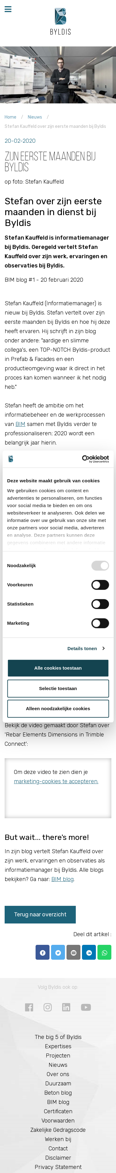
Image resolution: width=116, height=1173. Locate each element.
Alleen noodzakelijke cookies (58, 708)
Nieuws (35, 117)
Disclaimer (58, 1157)
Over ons (58, 1074)
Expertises (58, 1046)
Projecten (58, 1055)
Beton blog (58, 1092)
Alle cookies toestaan (58, 668)
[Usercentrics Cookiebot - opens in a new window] (82, 459)
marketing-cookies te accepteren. (56, 781)
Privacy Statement (58, 1167)
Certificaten (58, 1111)
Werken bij (58, 1139)
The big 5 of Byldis (58, 1037)
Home (10, 117)
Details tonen (82, 648)
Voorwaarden (58, 1120)
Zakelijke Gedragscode (58, 1130)
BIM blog (62, 879)
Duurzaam (58, 1083)
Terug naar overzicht (40, 914)
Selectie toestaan (58, 688)
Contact (58, 1148)
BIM (20, 424)
